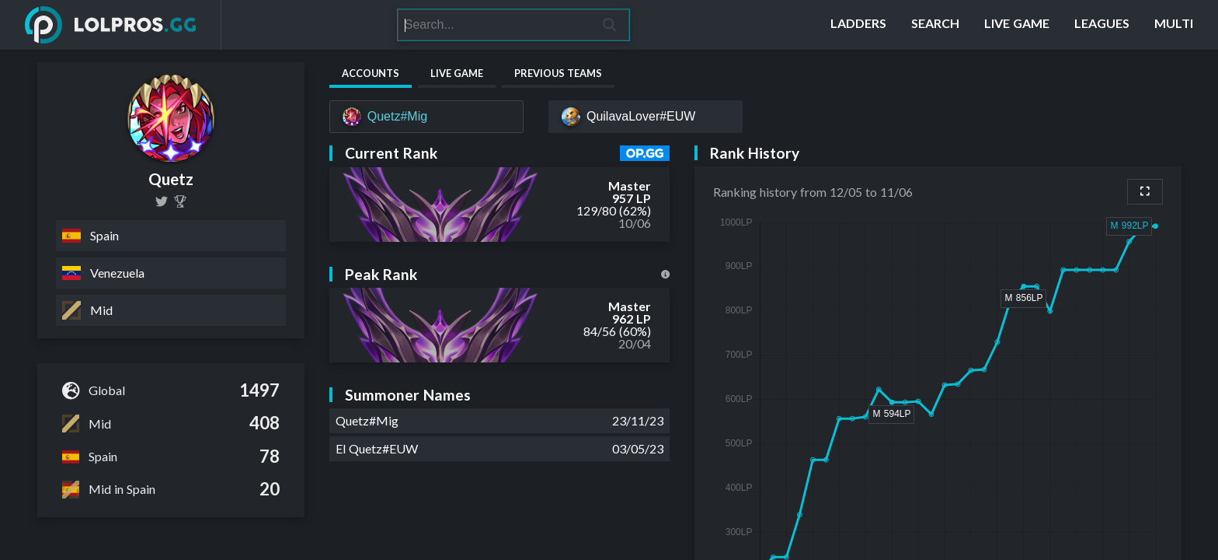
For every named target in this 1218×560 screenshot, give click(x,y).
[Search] (494, 24)
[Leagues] (1102, 25)
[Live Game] (1017, 25)
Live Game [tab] (456, 73)
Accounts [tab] (370, 73)
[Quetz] (180, 201)
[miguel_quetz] (161, 201)
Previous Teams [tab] (558, 73)
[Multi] (1174, 25)
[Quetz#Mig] (426, 116)
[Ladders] (858, 25)
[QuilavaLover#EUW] (645, 116)
